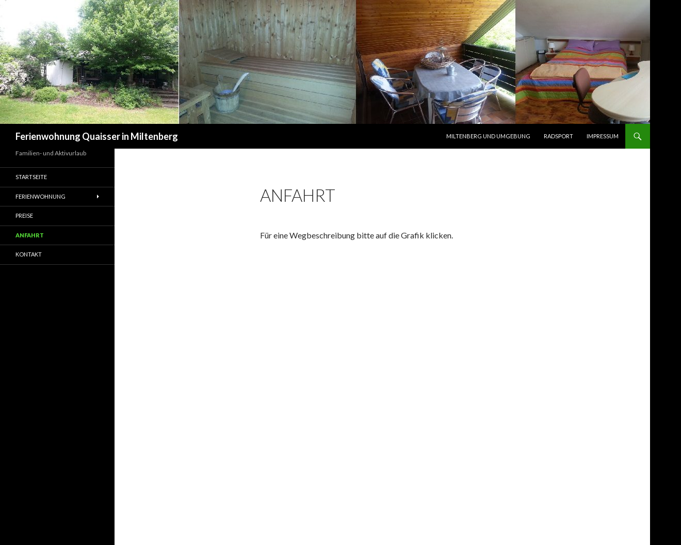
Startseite (31, 176)
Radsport (558, 136)
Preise (24, 215)
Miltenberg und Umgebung (488, 136)
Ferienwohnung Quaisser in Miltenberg (96, 136)
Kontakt (28, 254)
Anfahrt (29, 235)
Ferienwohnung (40, 196)
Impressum (603, 136)
